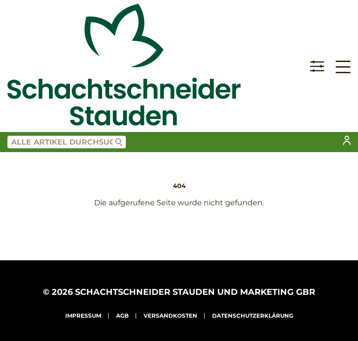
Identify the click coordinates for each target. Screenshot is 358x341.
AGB (122, 315)
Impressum (83, 315)
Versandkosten (170, 315)
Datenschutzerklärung (252, 315)
